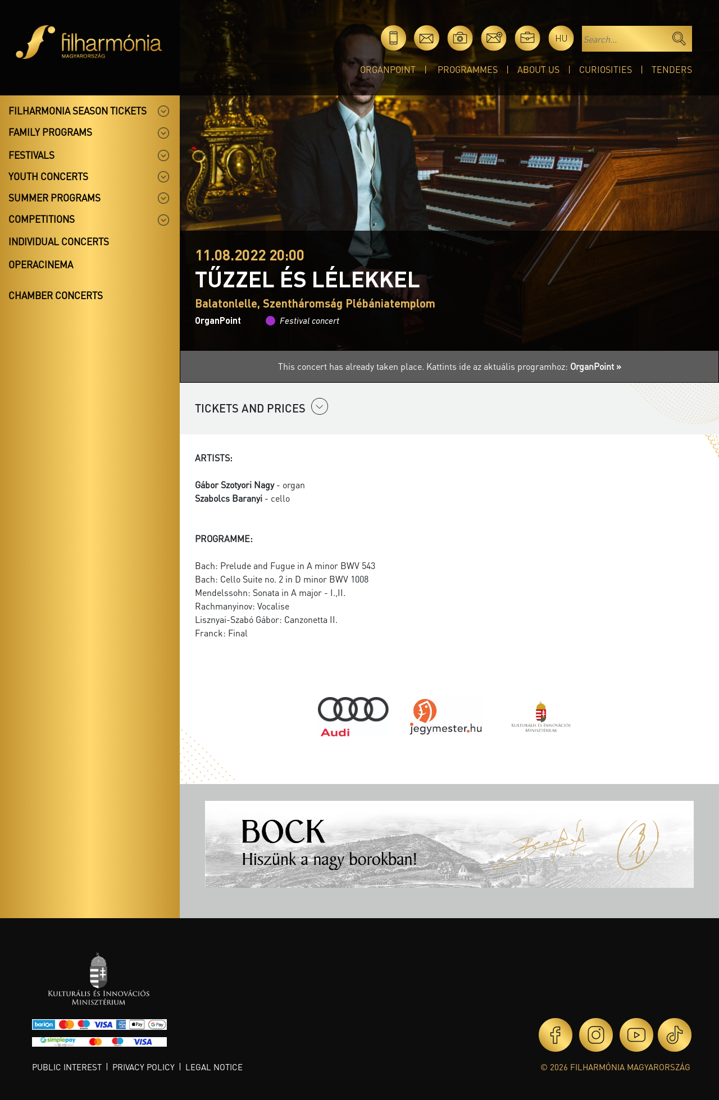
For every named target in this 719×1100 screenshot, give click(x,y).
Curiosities (605, 69)
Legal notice (214, 1066)
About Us (538, 69)
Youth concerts (48, 176)
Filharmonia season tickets (77, 110)
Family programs (50, 132)
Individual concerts (58, 241)
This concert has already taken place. (352, 366)
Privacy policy (143, 1066)
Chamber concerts (55, 295)
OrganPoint (388, 69)
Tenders (672, 69)
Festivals (31, 155)
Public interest (67, 1066)
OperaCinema (40, 264)
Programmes (468, 69)
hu (561, 38)
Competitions (41, 219)
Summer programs (54, 197)
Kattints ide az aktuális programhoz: (523, 366)
